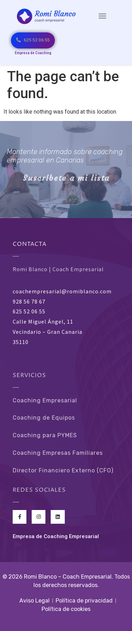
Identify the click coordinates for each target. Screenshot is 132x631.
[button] (102, 15)
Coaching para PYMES (45, 435)
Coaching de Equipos (44, 417)
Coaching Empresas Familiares (58, 453)
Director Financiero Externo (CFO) (63, 470)
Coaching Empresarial (45, 400)
